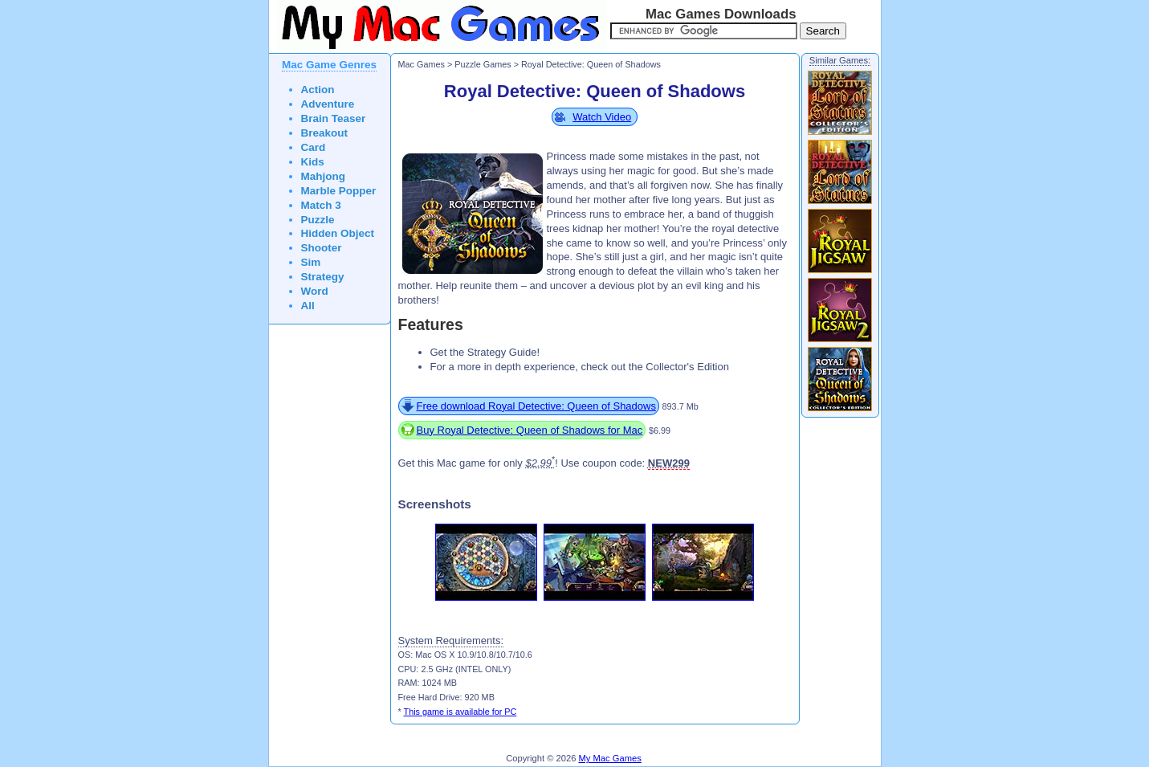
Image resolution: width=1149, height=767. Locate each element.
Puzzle (318, 220)
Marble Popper (339, 191)
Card (313, 147)
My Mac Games (610, 758)
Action (318, 90)
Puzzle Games (482, 64)
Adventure (328, 104)
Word (314, 291)
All (308, 306)
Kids (312, 162)
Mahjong (323, 176)
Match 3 (321, 205)
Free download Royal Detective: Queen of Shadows (536, 406)
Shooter (321, 248)
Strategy (322, 277)
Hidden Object (338, 233)
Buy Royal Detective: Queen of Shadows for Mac (530, 430)
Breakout (324, 133)
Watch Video (601, 117)
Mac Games (421, 64)
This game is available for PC (460, 711)
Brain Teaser (333, 118)
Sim (311, 262)
